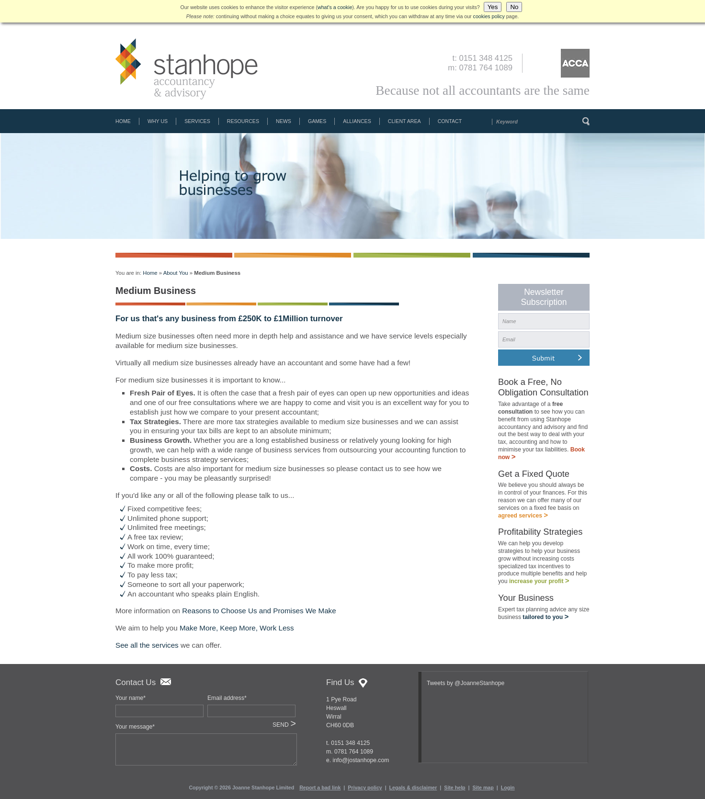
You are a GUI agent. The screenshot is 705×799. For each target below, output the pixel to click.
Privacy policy (365, 787)
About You (175, 273)
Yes (493, 7)
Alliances (357, 121)
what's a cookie (335, 7)
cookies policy (489, 16)
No (514, 7)
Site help (454, 787)
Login (508, 787)
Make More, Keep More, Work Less (237, 628)
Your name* (130, 698)
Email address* (227, 698)
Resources (243, 121)
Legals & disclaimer (413, 787)
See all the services (147, 645)
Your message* (135, 726)
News (283, 121)
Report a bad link (320, 787)
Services (197, 121)
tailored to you (546, 621)
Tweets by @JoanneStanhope (465, 683)
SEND (284, 725)
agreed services (523, 517)
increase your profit (539, 584)
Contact (450, 121)
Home (123, 121)
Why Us (158, 121)
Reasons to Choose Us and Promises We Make (259, 611)
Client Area (404, 121)
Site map (482, 787)
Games (317, 121)
